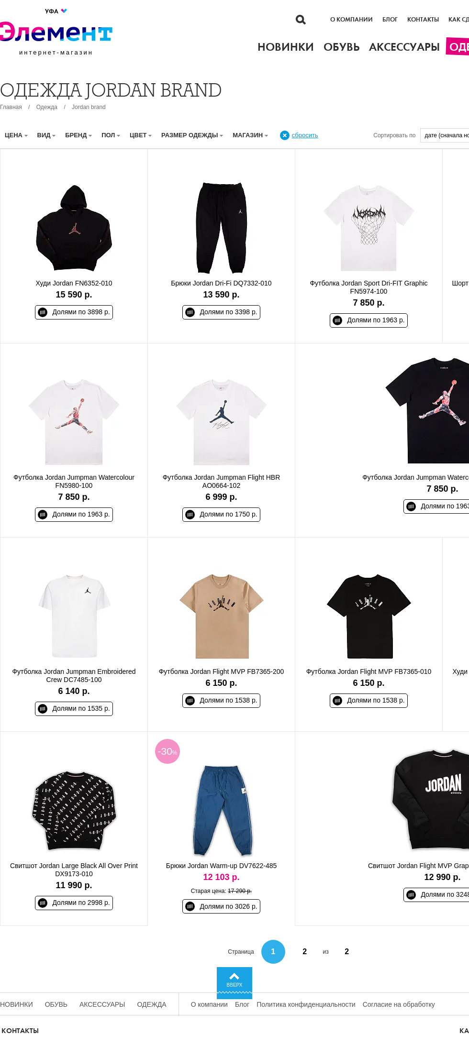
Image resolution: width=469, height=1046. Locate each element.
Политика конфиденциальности (306, 1004)
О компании (351, 19)
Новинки (16, 1004)
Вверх (235, 985)
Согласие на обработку (399, 1004)
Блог (390, 19)
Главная (11, 107)
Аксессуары (102, 1004)
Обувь (56, 1004)
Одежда (46, 107)
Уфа (56, 11)
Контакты (423, 19)
